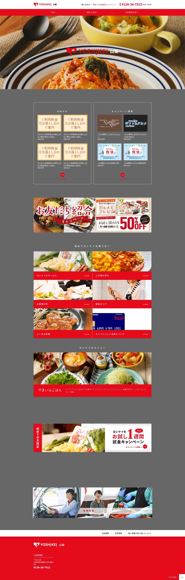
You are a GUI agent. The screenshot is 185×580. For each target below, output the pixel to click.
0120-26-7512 (42, 567)
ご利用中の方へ (131, 12)
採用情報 (118, 533)
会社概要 (105, 533)
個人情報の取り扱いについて (139, 533)
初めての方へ (92, 12)
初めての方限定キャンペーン (104, 4)
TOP (53, 12)
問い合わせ (86, 4)
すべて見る (62, 176)
